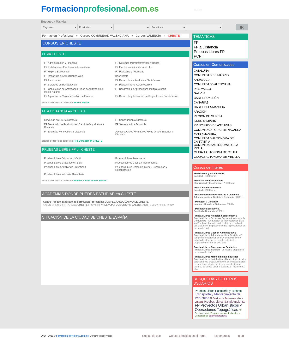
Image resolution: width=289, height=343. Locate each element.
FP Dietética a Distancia (206, 208)
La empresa (222, 335)
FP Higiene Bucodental (57, 71)
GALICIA (199, 93)
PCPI (198, 56)
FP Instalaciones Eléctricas (208, 180)
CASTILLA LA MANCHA (209, 107)
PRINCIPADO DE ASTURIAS (213, 125)
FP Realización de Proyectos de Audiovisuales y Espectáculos (218, 313)
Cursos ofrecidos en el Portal (187, 335)
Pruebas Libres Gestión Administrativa (215, 232)
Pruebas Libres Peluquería (130, 158)
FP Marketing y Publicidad (129, 71)
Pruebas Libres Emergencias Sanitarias (215, 247)
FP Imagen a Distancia (206, 201)
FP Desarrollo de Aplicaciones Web (63, 76)
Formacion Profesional (58, 35)
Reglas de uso (151, 335)
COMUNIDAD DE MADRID (211, 75)
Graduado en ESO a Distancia (61, 120)
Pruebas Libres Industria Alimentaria (64, 174)
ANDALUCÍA (202, 79)
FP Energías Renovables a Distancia (64, 131)
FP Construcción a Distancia (131, 120)
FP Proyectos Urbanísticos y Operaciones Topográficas (218, 307)
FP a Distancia (206, 47)
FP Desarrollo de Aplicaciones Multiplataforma (140, 89)
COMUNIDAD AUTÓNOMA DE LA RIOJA (216, 146)
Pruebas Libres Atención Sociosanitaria (215, 215)
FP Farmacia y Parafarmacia (209, 173)
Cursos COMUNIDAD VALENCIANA (104, 35)
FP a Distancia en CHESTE (87, 141)
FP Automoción (52, 80)
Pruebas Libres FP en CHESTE (90, 180)
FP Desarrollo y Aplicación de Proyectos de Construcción (146, 96)
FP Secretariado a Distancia (130, 124)
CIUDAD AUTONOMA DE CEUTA (215, 152)
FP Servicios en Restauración (60, 84)
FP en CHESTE (53, 54)
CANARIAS (201, 102)
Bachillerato (121, 76)
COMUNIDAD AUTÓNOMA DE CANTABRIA (214, 140)
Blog (241, 335)
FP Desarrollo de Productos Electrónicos (137, 80)
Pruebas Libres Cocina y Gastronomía (136, 162)
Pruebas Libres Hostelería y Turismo (218, 290)
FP (196, 43)
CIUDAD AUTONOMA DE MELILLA (217, 156)
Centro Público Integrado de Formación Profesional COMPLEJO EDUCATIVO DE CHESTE (96, 201)
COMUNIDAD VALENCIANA (212, 84)
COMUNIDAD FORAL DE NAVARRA (217, 129)
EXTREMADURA (205, 134)
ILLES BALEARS (205, 120)
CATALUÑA (201, 70)
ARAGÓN (200, 111)
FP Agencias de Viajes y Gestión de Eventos (68, 96)
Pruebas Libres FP (209, 52)
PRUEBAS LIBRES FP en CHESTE (68, 149)
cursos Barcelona (218, 315)
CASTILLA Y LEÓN (206, 98)
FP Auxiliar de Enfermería (207, 187)
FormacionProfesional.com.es (72, 336)
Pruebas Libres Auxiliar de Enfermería (65, 167)
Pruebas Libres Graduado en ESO (63, 162)
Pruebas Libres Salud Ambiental (224, 301)
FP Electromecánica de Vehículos (133, 67)
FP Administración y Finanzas (60, 62)
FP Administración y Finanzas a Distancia (216, 194)
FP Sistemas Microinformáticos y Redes (137, 62)
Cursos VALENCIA (148, 35)
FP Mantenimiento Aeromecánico (133, 84)
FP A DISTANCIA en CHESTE (64, 111)
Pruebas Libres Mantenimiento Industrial (216, 256)
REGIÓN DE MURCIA (208, 116)
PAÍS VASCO (202, 88)
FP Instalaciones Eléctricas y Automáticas (67, 67)
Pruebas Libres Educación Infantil (62, 158)
